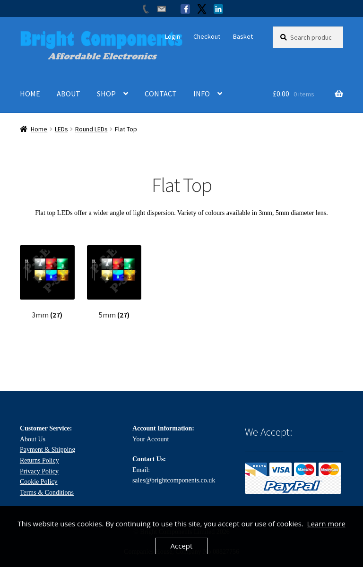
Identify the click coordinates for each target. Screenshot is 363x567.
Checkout (206, 36)
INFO (201, 93)
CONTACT (161, 93)
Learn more (326, 523)
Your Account (150, 439)
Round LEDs (91, 129)
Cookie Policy (39, 481)
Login (172, 36)
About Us (32, 439)
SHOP (106, 93)
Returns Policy (39, 460)
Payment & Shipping (47, 449)
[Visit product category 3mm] (47, 282)
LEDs (61, 129)
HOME (30, 93)
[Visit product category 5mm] (114, 282)
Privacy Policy (39, 471)
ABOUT (68, 93)
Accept (182, 545)
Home (39, 129)
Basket (243, 36)
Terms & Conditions (47, 492)
